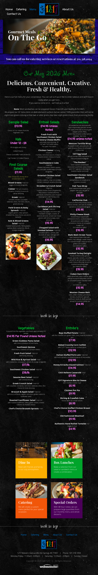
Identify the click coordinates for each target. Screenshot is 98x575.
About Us (68, 9)
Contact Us (14, 14)
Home (9, 9)
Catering (21, 9)
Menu (33, 9)
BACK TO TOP (49, 316)
